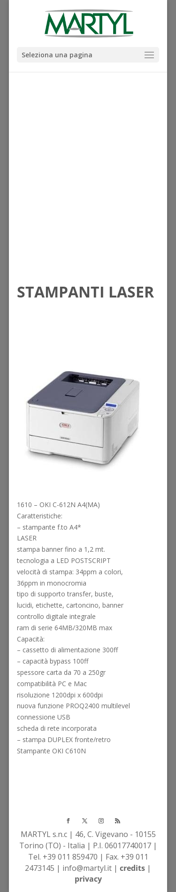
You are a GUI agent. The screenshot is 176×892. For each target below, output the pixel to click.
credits (132, 868)
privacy (88, 879)
